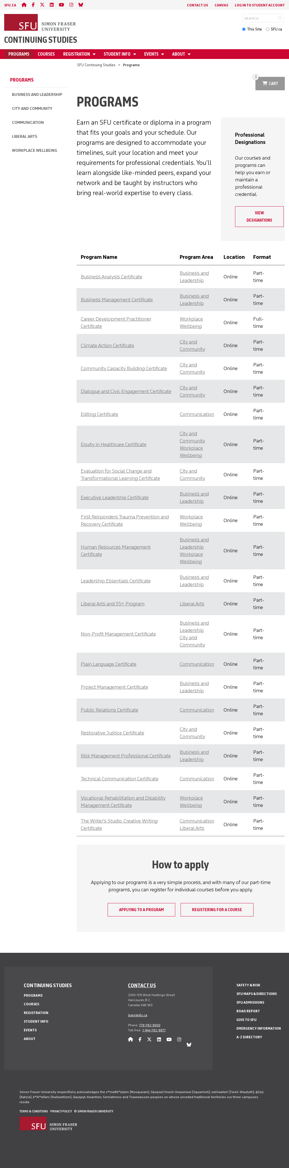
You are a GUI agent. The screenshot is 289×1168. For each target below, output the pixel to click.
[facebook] (33, 5)
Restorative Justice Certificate (112, 733)
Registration (77, 54)
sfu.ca (10, 5)
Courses (46, 54)
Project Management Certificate (114, 687)
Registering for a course (217, 909)
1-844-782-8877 (154, 1030)
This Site (254, 29)
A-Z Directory (249, 1037)
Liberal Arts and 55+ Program (112, 604)
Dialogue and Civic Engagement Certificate (126, 391)
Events (151, 54)
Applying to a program (141, 909)
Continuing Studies (40, 40)
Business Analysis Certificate (111, 277)
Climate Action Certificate (107, 345)
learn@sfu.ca (137, 1015)
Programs (18, 54)
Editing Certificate (99, 414)
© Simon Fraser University (93, 1111)
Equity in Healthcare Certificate (113, 444)
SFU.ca (276, 29)
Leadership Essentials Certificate (116, 581)
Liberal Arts (24, 136)
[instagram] (71, 5)
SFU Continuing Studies (96, 65)
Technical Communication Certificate (119, 779)
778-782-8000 (149, 1025)
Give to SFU (246, 1019)
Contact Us (197, 5)
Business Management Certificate (117, 300)
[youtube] (61, 5)
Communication (28, 122)
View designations (259, 216)
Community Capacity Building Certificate (124, 368)
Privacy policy (61, 1111)
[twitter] (42, 5)
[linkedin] (52, 5)
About (179, 54)
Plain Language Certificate (108, 664)
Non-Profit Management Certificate (118, 634)
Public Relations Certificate (109, 710)
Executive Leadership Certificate (115, 497)
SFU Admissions (250, 1002)
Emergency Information (258, 1028)
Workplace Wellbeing (34, 150)
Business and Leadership (37, 94)
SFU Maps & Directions (256, 993)
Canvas (221, 5)
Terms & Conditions (34, 1111)
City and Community (32, 108)
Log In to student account (260, 5)
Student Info (117, 54)
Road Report (248, 1011)
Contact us (142, 985)
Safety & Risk (248, 985)
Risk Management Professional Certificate (126, 756)
